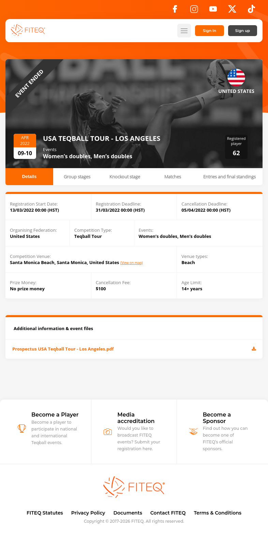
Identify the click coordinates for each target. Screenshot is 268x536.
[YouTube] (213, 11)
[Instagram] (194, 11)
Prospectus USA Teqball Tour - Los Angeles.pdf (134, 349)
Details (29, 176)
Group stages (77, 177)
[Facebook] (175, 11)
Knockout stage (124, 177)
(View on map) (131, 263)
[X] (232, 11)
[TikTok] (251, 11)
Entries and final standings (229, 177)
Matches (172, 177)
